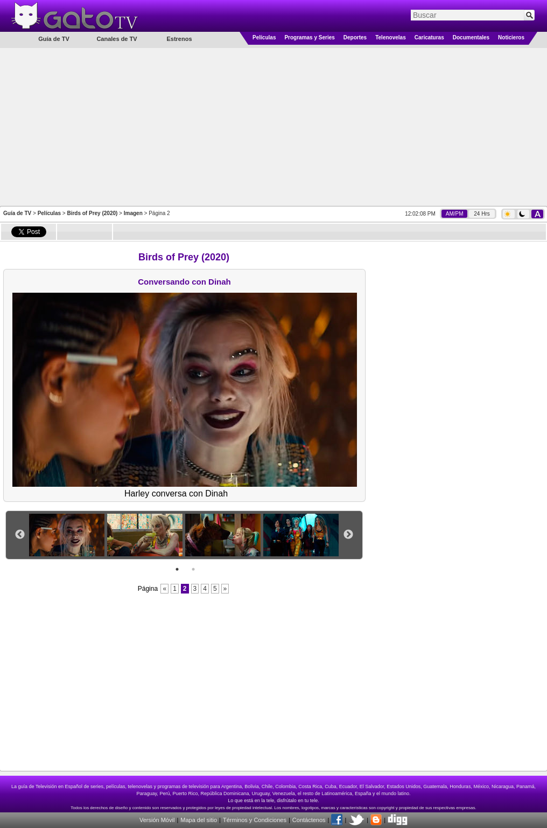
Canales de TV (116, 39)
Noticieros (511, 37)
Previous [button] (20, 534)
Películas (264, 37)
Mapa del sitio (198, 820)
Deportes (355, 37)
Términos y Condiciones (254, 820)
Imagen (133, 213)
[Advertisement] (273, 126)
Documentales (471, 37)
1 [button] (177, 569)
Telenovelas (390, 37)
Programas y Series (309, 37)
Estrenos (179, 39)
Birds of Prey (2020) (92, 213)
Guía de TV (17, 213)
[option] (68, 535)
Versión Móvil (156, 820)
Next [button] (348, 534)
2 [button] (193, 569)
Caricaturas (429, 37)
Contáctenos (309, 820)
